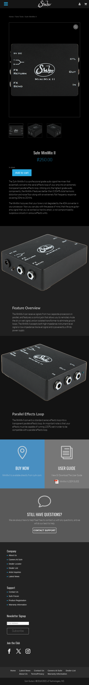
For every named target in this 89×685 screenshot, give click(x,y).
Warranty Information (18, 605)
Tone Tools (19, 17)
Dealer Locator (15, 564)
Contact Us (13, 592)
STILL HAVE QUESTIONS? (44, 514)
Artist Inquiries (15, 572)
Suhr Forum (14, 596)
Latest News (14, 576)
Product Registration (17, 600)
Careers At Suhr (15, 559)
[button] (75, 26)
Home (11, 17)
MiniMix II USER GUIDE (66, 482)
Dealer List (13, 568)
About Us (13, 555)
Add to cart (22, 172)
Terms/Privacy (37, 674)
